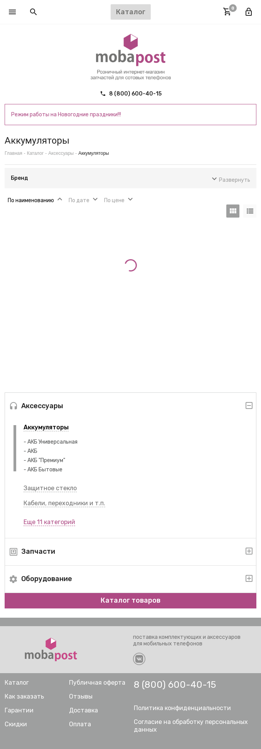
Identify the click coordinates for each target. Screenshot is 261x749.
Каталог (35, 153)
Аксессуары (61, 153)
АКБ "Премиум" (46, 460)
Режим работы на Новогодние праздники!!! (66, 114)
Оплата (80, 724)
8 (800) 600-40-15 (131, 93)
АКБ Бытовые (44, 469)
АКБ (32, 451)
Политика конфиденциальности (182, 708)
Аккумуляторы (46, 427)
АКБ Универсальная (52, 442)
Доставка (83, 710)
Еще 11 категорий (49, 522)
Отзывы (81, 696)
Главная (13, 153)
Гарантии (19, 710)
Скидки (16, 724)
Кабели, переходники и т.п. (64, 503)
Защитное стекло (50, 488)
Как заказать (24, 696)
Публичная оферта (97, 682)
